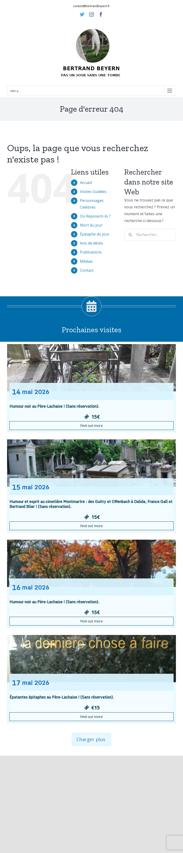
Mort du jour (91, 225)
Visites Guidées (93, 191)
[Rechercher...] (150, 235)
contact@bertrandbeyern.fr (91, 6)
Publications (91, 252)
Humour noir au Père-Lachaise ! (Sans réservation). (54, 406)
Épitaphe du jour (94, 234)
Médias (86, 261)
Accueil (86, 182)
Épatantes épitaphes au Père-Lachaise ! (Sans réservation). (61, 697)
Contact (87, 270)
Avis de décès (91, 243)
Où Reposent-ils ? (95, 216)
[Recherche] (130, 235)
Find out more (91, 425)
